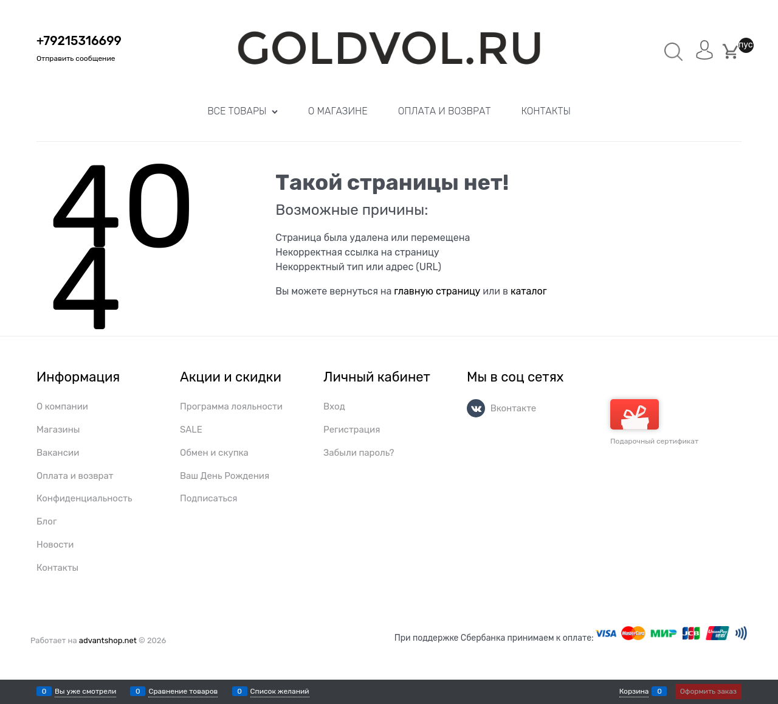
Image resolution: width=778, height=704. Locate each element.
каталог (529, 291)
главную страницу (437, 291)
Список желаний (279, 691)
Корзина (634, 691)
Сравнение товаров (183, 691)
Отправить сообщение (75, 58)
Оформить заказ (708, 691)
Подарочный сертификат (654, 422)
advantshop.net (108, 640)
